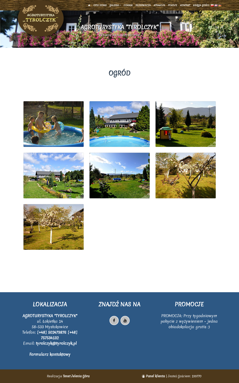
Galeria (114, 7)
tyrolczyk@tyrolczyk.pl (56, 343)
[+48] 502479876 (52, 332)
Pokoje (172, 7)
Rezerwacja (143, 7)
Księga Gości (201, 7)
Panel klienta (154, 376)
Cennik (128, 7)
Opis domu (100, 7)
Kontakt (185, 7)
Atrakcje (159, 7)
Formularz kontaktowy (49, 354)
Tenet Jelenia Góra (76, 376)
